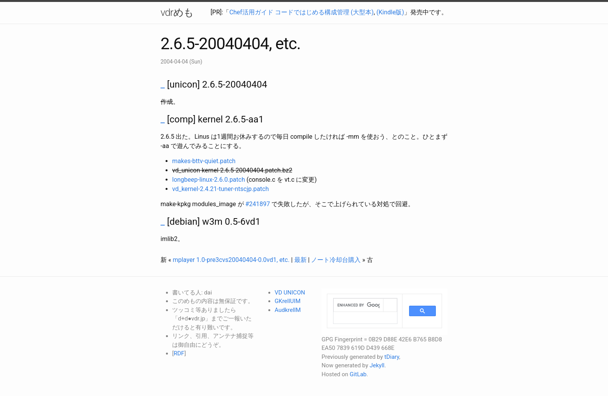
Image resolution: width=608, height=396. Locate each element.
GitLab (358, 374)
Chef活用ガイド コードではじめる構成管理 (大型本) (301, 12)
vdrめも (177, 12)
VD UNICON (290, 292)
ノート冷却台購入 (336, 259)
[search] (358, 305)
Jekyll (377, 365)
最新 (300, 259)
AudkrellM (288, 309)
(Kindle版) (390, 12)
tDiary (391, 356)
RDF (179, 353)
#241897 (257, 204)
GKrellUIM (288, 301)
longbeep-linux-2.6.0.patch (208, 179)
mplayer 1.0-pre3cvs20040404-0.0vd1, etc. (231, 259)
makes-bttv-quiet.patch (203, 161)
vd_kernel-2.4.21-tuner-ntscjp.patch (220, 189)
